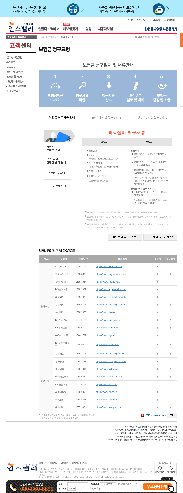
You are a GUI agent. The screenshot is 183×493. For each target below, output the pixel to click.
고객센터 (52, 37)
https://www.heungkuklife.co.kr (111, 361)
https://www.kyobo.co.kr (107, 369)
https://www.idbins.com (107, 327)
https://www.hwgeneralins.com (111, 274)
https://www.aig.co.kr (106, 335)
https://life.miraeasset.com (109, 376)
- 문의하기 (10, 62)
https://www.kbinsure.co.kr (109, 320)
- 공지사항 (10, 67)
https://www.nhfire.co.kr (107, 344)
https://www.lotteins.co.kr (108, 282)
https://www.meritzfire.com (109, 266)
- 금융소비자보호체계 (16, 86)
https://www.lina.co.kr (106, 392)
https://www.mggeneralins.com (111, 289)
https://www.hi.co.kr (105, 312)
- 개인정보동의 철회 (15, 81)
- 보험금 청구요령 (14, 76)
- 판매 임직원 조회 (14, 91)
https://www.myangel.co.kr (109, 407)
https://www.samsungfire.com (110, 304)
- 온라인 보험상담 (14, 57)
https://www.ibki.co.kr (106, 384)
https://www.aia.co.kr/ (106, 399)
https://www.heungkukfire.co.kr (111, 297)
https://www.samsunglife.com (110, 353)
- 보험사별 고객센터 (15, 72)
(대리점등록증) (102, 471)
